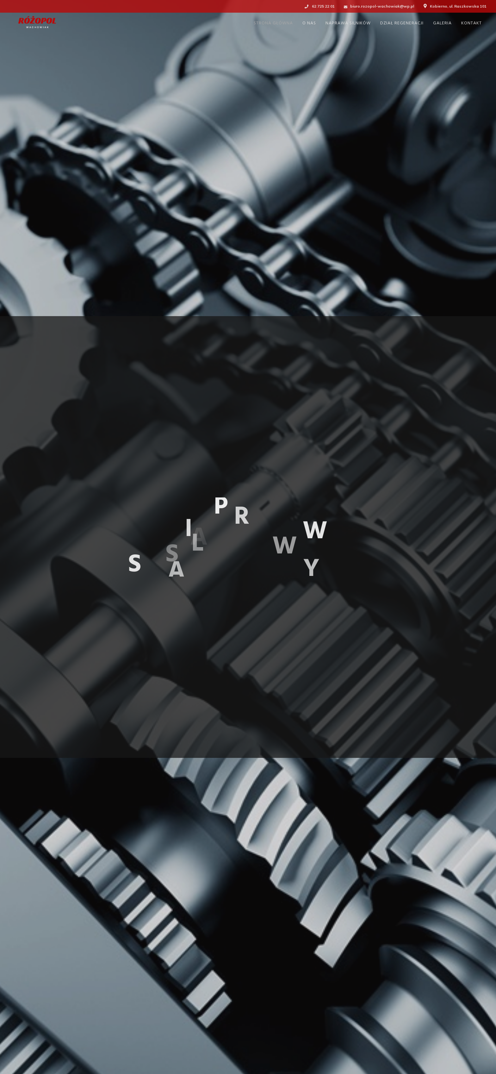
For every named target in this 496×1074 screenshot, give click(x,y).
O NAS (309, 23)
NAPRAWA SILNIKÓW (348, 23)
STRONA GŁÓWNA (273, 23)
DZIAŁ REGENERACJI (402, 23)
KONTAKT (471, 23)
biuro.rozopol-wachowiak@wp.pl (382, 6)
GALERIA (442, 23)
